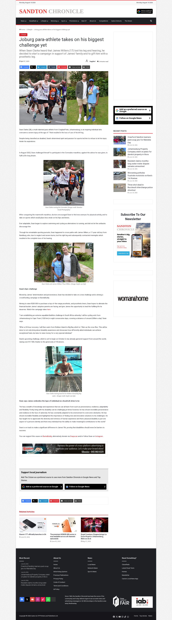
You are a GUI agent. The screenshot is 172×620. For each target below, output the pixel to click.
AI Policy (56, 589)
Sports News (92, 571)
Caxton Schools (116, 21)
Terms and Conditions (60, 586)
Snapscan (74, 436)
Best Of (84, 21)
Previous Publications (60, 575)
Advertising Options (60, 571)
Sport (63, 21)
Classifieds (32, 21)
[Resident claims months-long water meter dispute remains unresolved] (119, 164)
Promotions (73, 21)
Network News (93, 568)
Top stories (143, 616)
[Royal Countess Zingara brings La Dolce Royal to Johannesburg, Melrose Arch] (94, 524)
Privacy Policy (58, 579)
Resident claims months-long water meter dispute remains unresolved (138, 164)
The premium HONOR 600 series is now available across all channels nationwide (63, 536)
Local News (91, 564)
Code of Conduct (59, 582)
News (23, 21)
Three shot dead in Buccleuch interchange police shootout (140, 187)
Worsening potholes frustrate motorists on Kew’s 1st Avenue (140, 175)
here (49, 309)
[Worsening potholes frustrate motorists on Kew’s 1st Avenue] (119, 176)
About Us (93, 21)
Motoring (54, 21)
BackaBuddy (47, 436)
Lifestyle (43, 21)
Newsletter (125, 575)
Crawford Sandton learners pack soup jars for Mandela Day (139, 140)
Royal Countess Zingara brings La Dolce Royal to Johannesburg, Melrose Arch (94, 536)
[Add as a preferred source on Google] (145, 11)
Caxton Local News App (130, 579)
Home (22, 29)
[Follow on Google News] (85, 487)
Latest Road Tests (128, 568)
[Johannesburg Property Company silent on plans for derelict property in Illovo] (119, 152)
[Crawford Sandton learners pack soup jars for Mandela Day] (119, 140)
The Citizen (128, 21)
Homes (124, 571)
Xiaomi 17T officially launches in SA (32, 534)
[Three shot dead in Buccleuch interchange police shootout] (119, 187)
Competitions (103, 21)
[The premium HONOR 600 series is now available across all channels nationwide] (63, 524)
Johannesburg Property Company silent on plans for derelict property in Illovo (140, 152)
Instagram (99, 436)
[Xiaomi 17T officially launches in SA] (33, 524)
